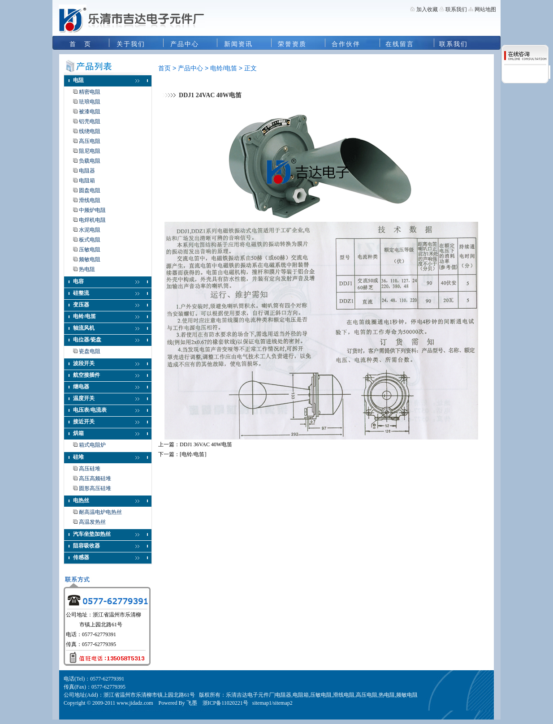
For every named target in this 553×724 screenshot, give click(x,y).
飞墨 (191, 703)
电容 (78, 281)
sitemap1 (262, 703)
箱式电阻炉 (92, 445)
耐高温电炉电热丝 (100, 512)
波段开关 (84, 363)
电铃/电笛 (84, 316)
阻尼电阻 (89, 151)
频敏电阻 (89, 259)
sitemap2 (282, 703)
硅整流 (81, 293)
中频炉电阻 (92, 210)
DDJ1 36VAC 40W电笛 (206, 444)
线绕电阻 (89, 131)
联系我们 (455, 9)
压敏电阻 (89, 249)
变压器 (81, 305)
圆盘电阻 (89, 190)
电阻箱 (87, 180)
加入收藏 (427, 9)
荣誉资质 (292, 44)
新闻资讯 (238, 44)
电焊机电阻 (92, 220)
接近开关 (84, 421)
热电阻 (87, 269)
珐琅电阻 (89, 102)
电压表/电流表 (90, 410)
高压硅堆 (89, 468)
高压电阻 (89, 141)
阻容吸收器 (86, 546)
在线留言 (399, 44)
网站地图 (485, 9)
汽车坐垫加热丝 (92, 534)
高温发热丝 (92, 522)
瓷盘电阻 (89, 351)
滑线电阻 (89, 200)
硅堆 (78, 457)
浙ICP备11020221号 (225, 703)
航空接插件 (86, 375)
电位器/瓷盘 (87, 339)
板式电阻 (89, 240)
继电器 (81, 387)
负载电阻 (89, 161)
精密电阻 (89, 92)
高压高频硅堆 (95, 478)
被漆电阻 (89, 111)
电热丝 (81, 500)
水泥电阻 (89, 230)
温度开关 (84, 398)
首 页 (80, 44)
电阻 (78, 80)
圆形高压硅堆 (95, 488)
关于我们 (131, 44)
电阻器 (87, 171)
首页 (164, 68)
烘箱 (78, 433)
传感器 (81, 557)
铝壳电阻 (89, 121)
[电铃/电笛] (193, 454)
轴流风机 (84, 328)
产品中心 (184, 44)
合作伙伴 (346, 44)
